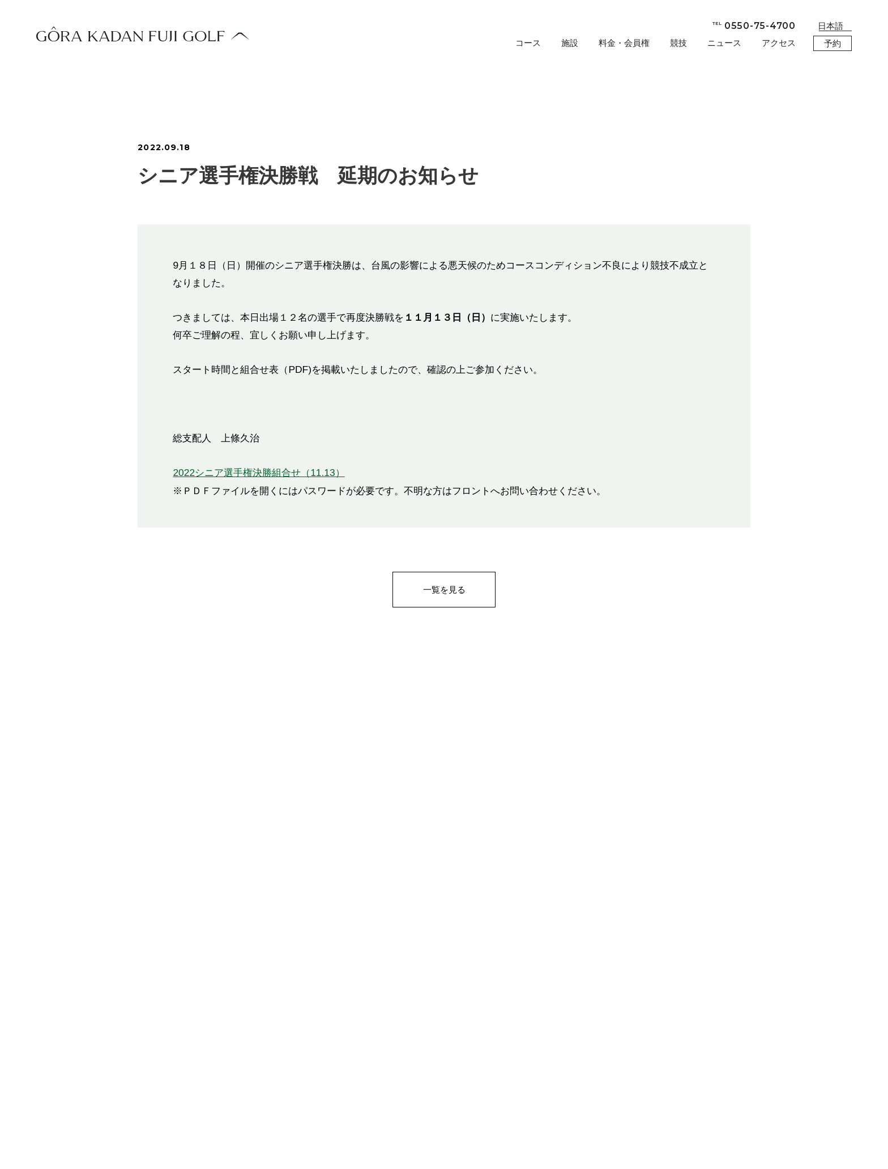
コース (528, 43)
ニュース (724, 43)
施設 (569, 43)
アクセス (779, 43)
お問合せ (75, 1139)
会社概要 (124, 1139)
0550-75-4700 (754, 25)
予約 (832, 43)
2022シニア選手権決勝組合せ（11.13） (258, 472)
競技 (678, 43)
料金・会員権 (624, 43)
